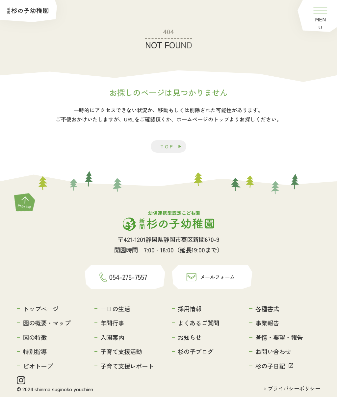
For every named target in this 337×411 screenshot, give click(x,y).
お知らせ (189, 350)
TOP (167, 147)
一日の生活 (115, 321)
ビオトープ (38, 378)
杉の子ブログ (195, 364)
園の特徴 (35, 350)
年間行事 (112, 335)
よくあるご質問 (198, 335)
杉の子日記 (270, 378)
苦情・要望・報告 (279, 350)
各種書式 (267, 321)
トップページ (41, 321)
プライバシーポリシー (294, 402)
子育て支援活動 (121, 364)
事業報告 (267, 335)
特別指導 (35, 364)
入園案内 (112, 350)
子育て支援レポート (127, 378)
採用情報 (189, 321)
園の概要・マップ (46, 335)
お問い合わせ (273, 364)
